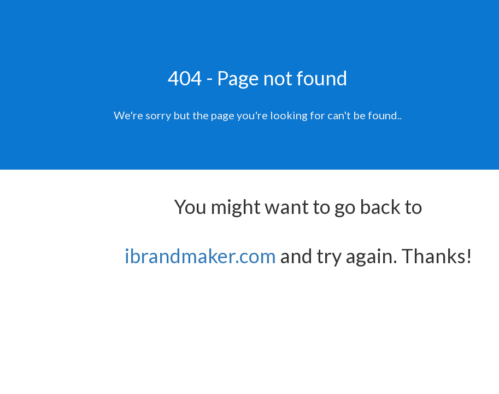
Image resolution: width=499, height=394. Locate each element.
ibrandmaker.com (200, 256)
